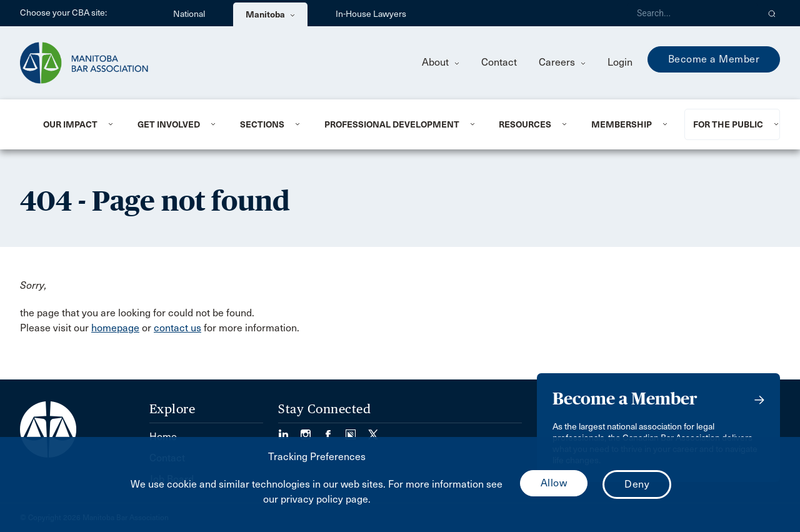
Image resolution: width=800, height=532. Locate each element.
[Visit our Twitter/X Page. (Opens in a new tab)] (373, 430)
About (440, 62)
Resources (525, 124)
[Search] (692, 13)
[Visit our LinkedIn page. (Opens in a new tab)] (289, 430)
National (189, 14)
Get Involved (169, 124)
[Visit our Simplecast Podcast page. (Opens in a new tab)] (357, 430)
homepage (115, 328)
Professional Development (391, 124)
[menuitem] (75, 124)
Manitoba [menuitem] (270, 14)
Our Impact (70, 124)
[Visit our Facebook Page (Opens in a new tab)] (334, 430)
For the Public (728, 124)
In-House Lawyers (371, 14)
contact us (177, 328)
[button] (772, 13)
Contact (499, 62)
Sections (262, 124)
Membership (621, 124)
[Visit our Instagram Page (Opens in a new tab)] (312, 430)
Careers (562, 62)
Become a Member (714, 59)
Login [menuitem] (620, 62)
